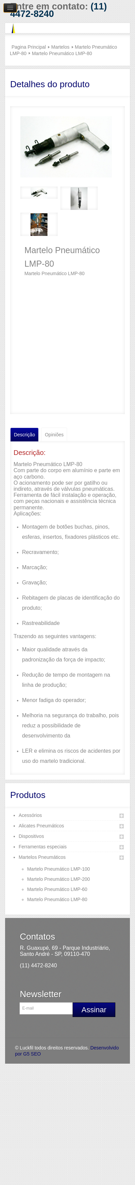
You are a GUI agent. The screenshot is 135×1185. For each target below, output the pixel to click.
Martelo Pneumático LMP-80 (57, 899)
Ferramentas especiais (43, 846)
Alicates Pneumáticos (41, 825)
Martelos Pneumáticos (42, 857)
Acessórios (30, 815)
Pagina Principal (29, 47)
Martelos (60, 47)
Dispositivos (31, 836)
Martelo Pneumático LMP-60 (57, 889)
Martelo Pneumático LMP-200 (58, 879)
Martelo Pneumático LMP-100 (58, 869)
